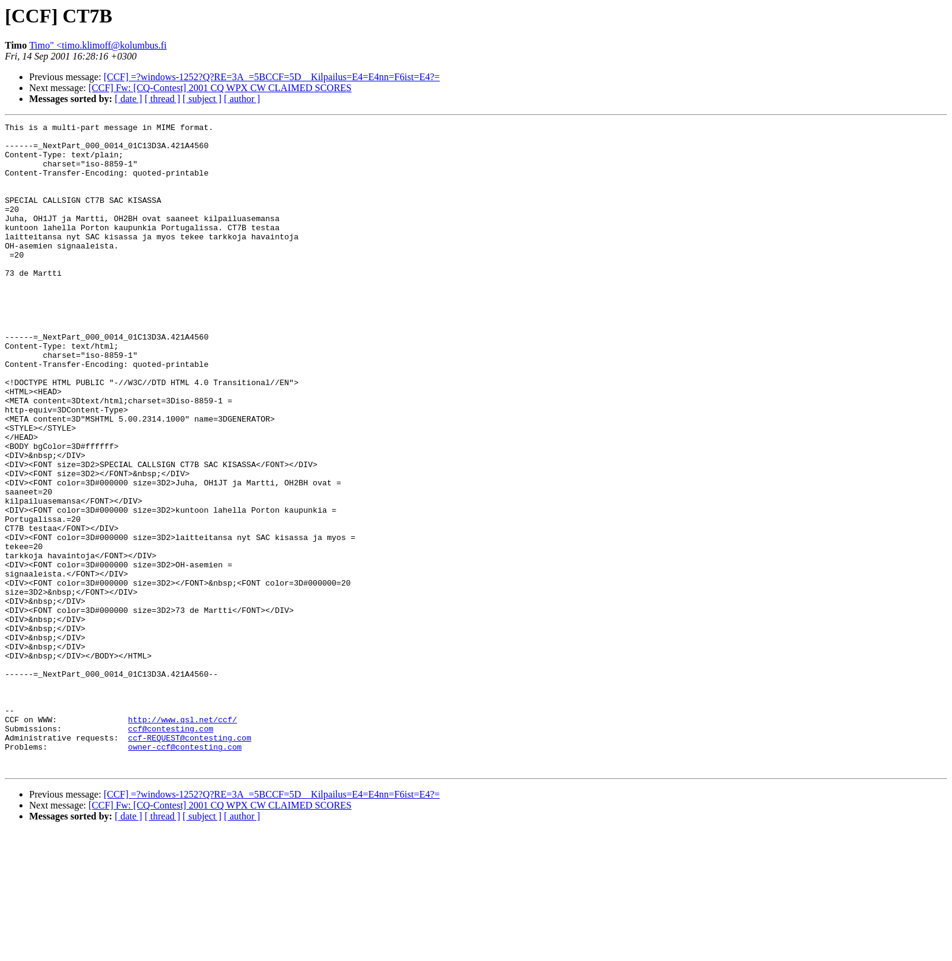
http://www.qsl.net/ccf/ (182, 839)
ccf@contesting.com (170, 850)
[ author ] (242, 99)
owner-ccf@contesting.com (185, 872)
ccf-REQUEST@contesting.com (189, 861)
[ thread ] (162, 99)
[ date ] (128, 99)
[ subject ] (202, 99)
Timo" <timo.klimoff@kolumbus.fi (97, 45)
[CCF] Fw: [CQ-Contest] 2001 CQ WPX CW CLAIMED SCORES (220, 88)
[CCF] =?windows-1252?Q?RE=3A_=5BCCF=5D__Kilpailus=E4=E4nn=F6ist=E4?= (272, 77)
